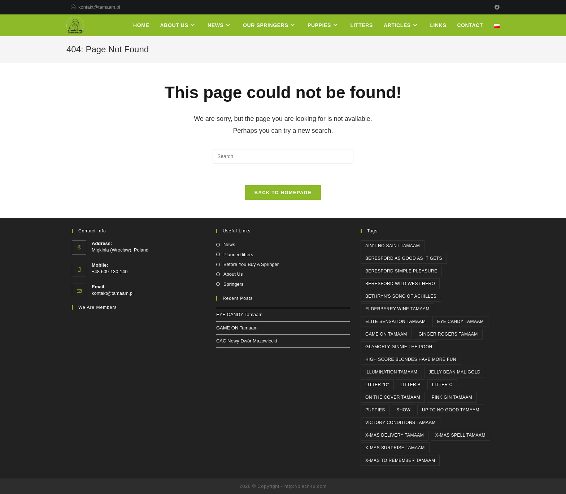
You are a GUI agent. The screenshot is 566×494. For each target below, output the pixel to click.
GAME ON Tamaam (237, 328)
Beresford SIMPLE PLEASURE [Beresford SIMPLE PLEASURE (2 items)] (401, 271)
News (229, 244)
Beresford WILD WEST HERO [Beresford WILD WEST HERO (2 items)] (400, 283)
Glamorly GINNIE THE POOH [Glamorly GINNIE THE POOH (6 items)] (398, 346)
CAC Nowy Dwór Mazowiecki (246, 341)
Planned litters (238, 254)
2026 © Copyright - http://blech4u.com (282, 486)
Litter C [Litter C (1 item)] (442, 384)
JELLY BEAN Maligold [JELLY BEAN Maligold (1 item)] (454, 372)
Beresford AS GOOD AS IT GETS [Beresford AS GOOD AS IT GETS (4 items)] (403, 258)
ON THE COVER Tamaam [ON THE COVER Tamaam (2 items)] (392, 397)
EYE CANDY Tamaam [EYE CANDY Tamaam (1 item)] (460, 321)
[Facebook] (496, 7)
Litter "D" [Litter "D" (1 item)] (377, 384)
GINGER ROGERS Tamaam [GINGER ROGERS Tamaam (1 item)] (448, 334)
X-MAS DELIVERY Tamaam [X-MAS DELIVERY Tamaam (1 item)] (394, 435)
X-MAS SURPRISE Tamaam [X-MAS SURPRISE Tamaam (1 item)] (395, 447)
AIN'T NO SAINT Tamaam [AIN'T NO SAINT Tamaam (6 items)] (392, 245)
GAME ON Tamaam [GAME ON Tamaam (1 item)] (386, 334)
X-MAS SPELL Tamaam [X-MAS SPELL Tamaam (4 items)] (460, 435)
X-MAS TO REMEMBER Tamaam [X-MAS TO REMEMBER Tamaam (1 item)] (400, 460)
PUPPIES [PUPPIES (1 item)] (375, 409)
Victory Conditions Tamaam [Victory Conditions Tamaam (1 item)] (400, 422)
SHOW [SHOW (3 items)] (403, 409)
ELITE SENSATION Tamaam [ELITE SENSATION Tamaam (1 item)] (395, 321)
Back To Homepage (283, 192)
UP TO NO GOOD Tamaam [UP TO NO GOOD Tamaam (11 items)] (450, 409)
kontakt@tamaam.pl (99, 7)
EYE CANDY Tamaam (239, 314)
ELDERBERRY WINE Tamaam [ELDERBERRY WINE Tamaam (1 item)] (397, 308)
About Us (233, 274)
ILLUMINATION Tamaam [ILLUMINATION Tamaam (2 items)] (391, 372)
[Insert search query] (283, 156)
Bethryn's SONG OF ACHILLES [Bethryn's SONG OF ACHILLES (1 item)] (400, 296)
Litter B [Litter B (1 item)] (410, 384)
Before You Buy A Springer (251, 264)
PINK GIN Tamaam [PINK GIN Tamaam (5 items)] (452, 397)
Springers (233, 284)
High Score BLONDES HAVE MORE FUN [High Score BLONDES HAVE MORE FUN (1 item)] (410, 359)
